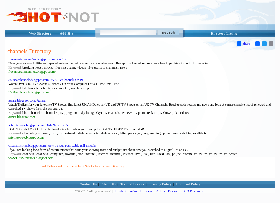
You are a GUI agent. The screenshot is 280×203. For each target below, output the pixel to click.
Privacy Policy (160, 184)
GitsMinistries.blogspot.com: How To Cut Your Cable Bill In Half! (52, 146)
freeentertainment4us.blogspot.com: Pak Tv (37, 59)
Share (243, 43)
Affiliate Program (167, 191)
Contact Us (88, 184)
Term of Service (133, 184)
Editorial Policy (188, 184)
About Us (108, 184)
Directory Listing (224, 33)
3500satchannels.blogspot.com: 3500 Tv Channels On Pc (45, 80)
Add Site (66, 33)
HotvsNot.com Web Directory (133, 191)
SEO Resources (193, 191)
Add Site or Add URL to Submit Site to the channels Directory (83, 166)
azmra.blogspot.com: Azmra (27, 100)
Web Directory (40, 33)
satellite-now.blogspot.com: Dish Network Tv (38, 125)
